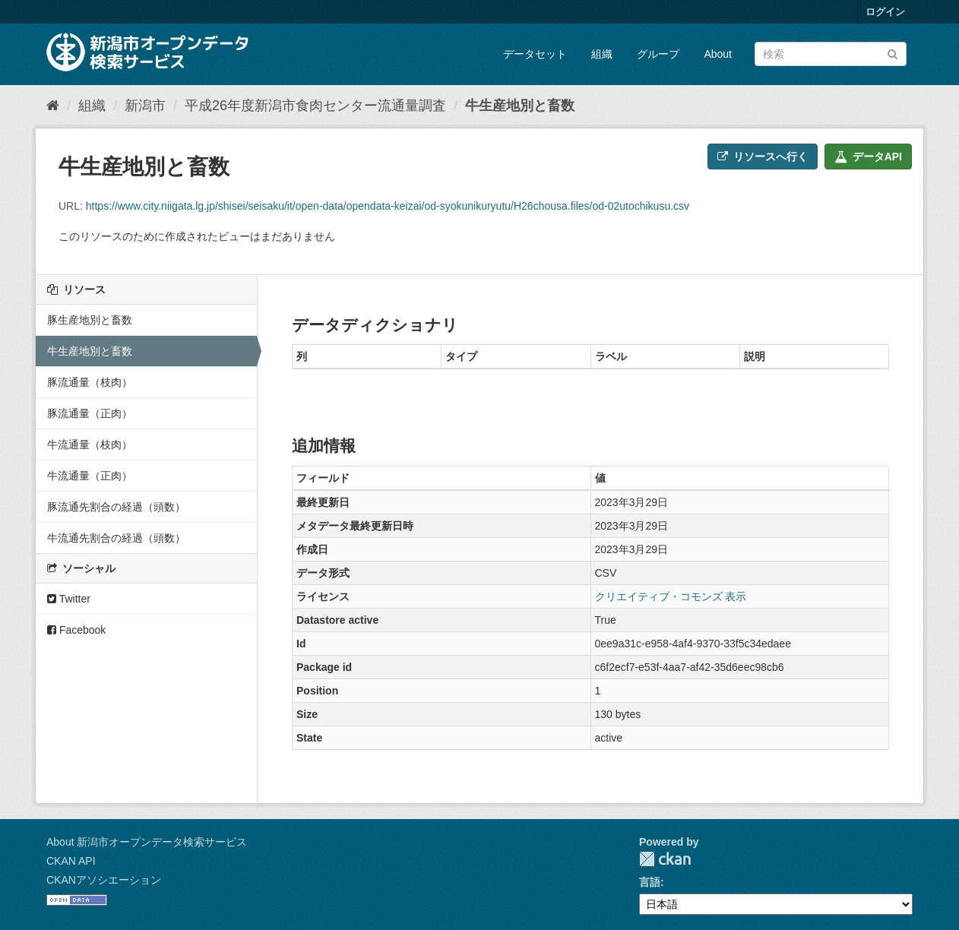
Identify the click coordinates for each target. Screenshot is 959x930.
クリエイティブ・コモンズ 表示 (671, 596)
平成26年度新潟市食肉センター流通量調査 (315, 105)
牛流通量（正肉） (89, 476)
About (718, 54)
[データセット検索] (831, 54)
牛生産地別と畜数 (519, 105)
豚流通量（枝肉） (89, 382)
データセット (535, 54)
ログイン (885, 11)
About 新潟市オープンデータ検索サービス (146, 842)
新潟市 (145, 105)
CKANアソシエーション (103, 880)
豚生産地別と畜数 (89, 320)
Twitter (68, 599)
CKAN (665, 859)
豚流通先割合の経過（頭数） (116, 507)
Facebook (76, 630)
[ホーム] (52, 105)
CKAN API (71, 861)
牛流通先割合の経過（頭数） (116, 538)
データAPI (868, 156)
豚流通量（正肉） (89, 413)
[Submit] (892, 52)
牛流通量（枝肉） (89, 444)
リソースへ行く (762, 156)
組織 (601, 54)
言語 (649, 882)
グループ (658, 54)
